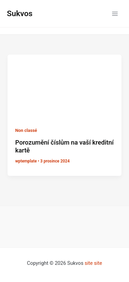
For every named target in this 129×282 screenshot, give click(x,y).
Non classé (26, 130)
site (89, 263)
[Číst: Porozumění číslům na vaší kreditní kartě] (64, 86)
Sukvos (20, 13)
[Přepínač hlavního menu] (115, 14)
